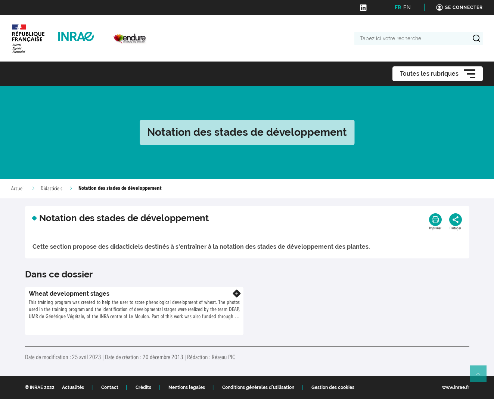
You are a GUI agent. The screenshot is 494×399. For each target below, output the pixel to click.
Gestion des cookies (332, 387)
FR (398, 7)
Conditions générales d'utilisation (258, 387)
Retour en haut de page (481, 377)
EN (407, 7)
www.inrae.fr (455, 387)
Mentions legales (186, 387)
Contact (109, 387)
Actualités (73, 387)
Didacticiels (51, 188)
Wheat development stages (69, 293)
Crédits (143, 387)
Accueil (18, 188)
